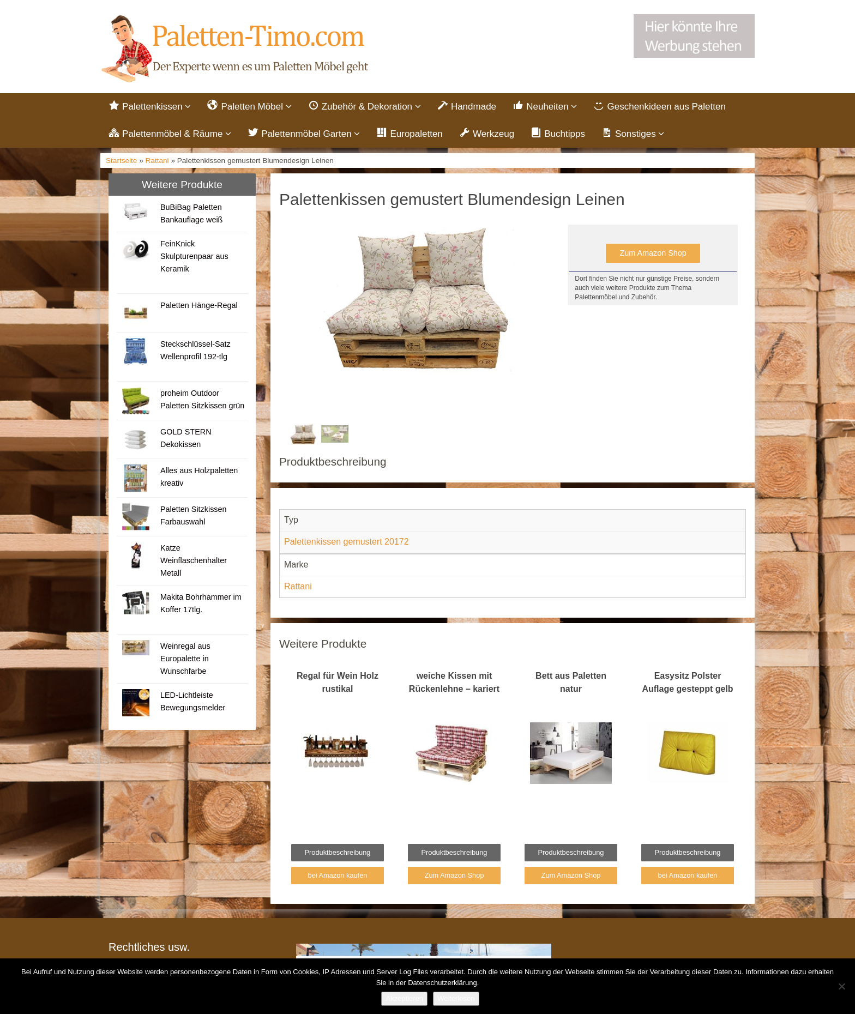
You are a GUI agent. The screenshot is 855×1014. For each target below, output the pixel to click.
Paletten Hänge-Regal (199, 305)
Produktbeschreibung (338, 852)
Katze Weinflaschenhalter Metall (193, 560)
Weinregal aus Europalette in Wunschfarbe (185, 658)
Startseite (121, 160)
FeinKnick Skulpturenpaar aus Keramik (194, 256)
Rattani (157, 160)
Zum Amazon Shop (652, 253)
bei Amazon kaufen (338, 875)
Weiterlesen (455, 998)
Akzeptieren (404, 998)
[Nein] (841, 986)
